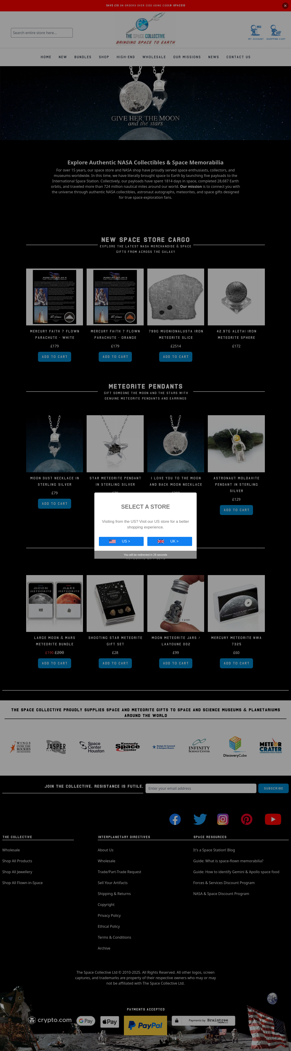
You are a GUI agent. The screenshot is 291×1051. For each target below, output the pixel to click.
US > (119, 541)
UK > (168, 541)
